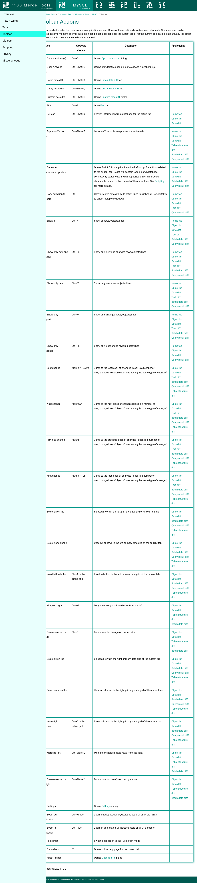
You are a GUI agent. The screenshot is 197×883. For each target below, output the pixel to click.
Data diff (176, 123)
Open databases (120, 58)
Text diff (176, 207)
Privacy (6, 54)
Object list (176, 118)
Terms (111, 880)
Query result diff (119, 88)
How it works (10, 20)
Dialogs (7, 40)
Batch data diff (119, 80)
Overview (8, 14)
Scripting (7, 47)
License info (117, 857)
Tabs (5, 27)
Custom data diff (120, 97)
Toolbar (7, 34)
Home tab (176, 114)
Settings (115, 806)
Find (112, 105)
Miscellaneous (11, 60)
